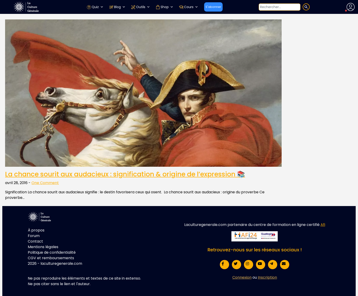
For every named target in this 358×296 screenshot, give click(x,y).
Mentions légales (43, 247)
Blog (117, 7)
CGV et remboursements (51, 258)
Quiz (95, 7)
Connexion (242, 277)
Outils (140, 7)
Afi (323, 224)
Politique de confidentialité (52, 252)
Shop (164, 7)
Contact (35, 241)
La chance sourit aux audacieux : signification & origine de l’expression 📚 (125, 174)
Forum (34, 235)
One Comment (45, 182)
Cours (188, 7)
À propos (36, 230)
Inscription (267, 277)
